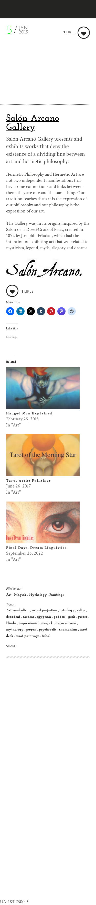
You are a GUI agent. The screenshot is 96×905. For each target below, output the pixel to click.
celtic (81, 610)
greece (83, 617)
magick (47, 623)
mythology (15, 630)
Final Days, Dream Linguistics (36, 547)
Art (9, 595)
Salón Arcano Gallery (32, 123)
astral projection (45, 610)
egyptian (44, 617)
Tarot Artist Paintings (28, 480)
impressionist (29, 623)
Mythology (38, 595)
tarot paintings (28, 636)
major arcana (66, 623)
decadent (13, 617)
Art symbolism (18, 610)
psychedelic (48, 630)
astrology (68, 610)
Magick (20, 595)
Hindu (11, 623)
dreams (29, 617)
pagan (31, 630)
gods (72, 617)
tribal (46, 636)
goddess (60, 617)
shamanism (68, 630)
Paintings (56, 595)
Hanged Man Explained (29, 413)
